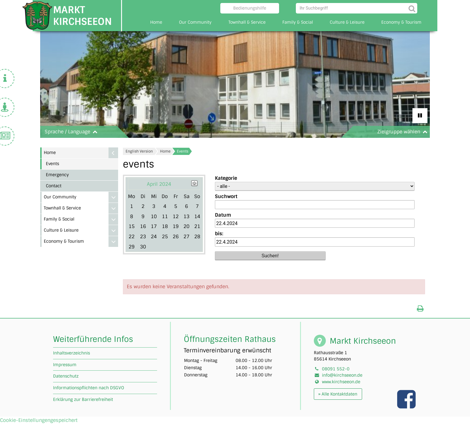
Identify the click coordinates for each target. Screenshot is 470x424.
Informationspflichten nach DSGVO (88, 387)
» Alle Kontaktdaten (337, 394)
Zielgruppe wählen (403, 132)
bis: (219, 233)
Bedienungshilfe (249, 8)
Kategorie (226, 178)
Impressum (64, 364)
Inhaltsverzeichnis (71, 353)
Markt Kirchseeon (82, 16)
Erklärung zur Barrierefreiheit (83, 399)
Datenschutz (66, 376)
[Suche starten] (412, 8)
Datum (223, 215)
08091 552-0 (336, 369)
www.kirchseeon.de (341, 381)
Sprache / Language (72, 132)
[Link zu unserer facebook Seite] (407, 405)
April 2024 (159, 184)
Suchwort (226, 196)
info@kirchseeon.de (342, 375)
